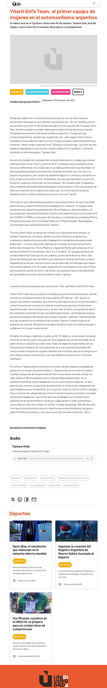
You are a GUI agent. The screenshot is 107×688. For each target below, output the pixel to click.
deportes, (16, 478)
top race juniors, (38, 485)
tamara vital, (54, 485)
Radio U (78, 91)
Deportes (16, 91)
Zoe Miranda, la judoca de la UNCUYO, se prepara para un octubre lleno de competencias (30, 623)
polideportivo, (31, 478)
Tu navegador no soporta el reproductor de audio (53, 458)
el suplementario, (71, 485)
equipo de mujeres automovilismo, (73, 478)
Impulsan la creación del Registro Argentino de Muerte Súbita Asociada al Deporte (76, 551)
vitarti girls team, (19, 485)
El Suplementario (37, 91)
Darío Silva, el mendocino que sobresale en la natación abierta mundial (29, 549)
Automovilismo (60, 91)
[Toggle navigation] (94, 3)
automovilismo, (47, 478)
